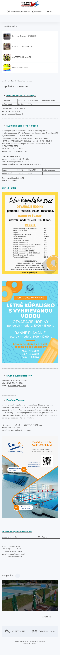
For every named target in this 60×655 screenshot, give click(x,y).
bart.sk (34, 643)
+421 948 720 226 (15, 631)
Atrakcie (11, 81)
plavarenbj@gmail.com (17, 385)
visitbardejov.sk (24, 642)
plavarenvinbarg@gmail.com (19, 430)
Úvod (4, 81)
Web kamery (13, 11)
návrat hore (46, 616)
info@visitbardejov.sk (43, 631)
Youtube (25, 11)
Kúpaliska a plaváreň (24, 81)
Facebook (36, 11)
